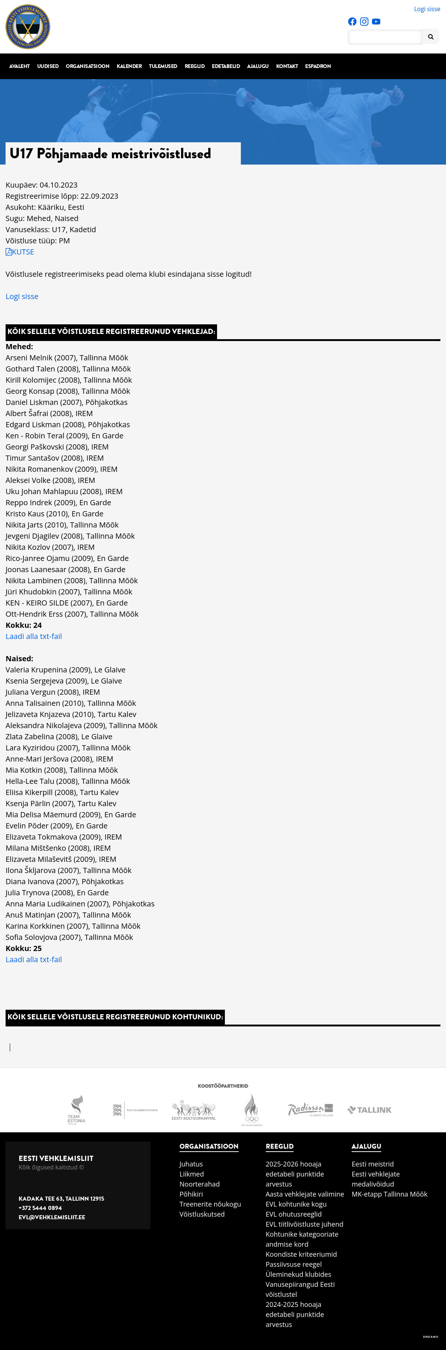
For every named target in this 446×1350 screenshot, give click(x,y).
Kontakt (287, 66)
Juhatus (191, 1163)
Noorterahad (200, 1183)
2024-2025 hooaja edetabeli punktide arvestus (295, 1314)
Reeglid (195, 66)
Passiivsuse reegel (294, 1264)
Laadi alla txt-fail (34, 636)
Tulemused (163, 66)
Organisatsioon (87, 66)
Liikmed (192, 1173)
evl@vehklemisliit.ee (52, 1217)
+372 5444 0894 (40, 1208)
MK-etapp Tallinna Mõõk (389, 1194)
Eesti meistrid (373, 1163)
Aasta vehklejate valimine (305, 1194)
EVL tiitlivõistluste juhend (304, 1224)
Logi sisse (427, 9)
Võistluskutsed (202, 1214)
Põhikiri (191, 1194)
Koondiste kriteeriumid (301, 1254)
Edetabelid (226, 66)
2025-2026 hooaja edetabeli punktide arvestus (295, 1173)
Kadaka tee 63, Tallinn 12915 (61, 1198)
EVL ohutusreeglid (294, 1214)
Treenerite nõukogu (210, 1204)
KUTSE (20, 252)
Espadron (318, 66)
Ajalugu (258, 66)
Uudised (48, 66)
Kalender (129, 66)
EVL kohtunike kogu (296, 1204)
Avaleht (19, 66)
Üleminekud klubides (299, 1274)
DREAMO (431, 1336)
